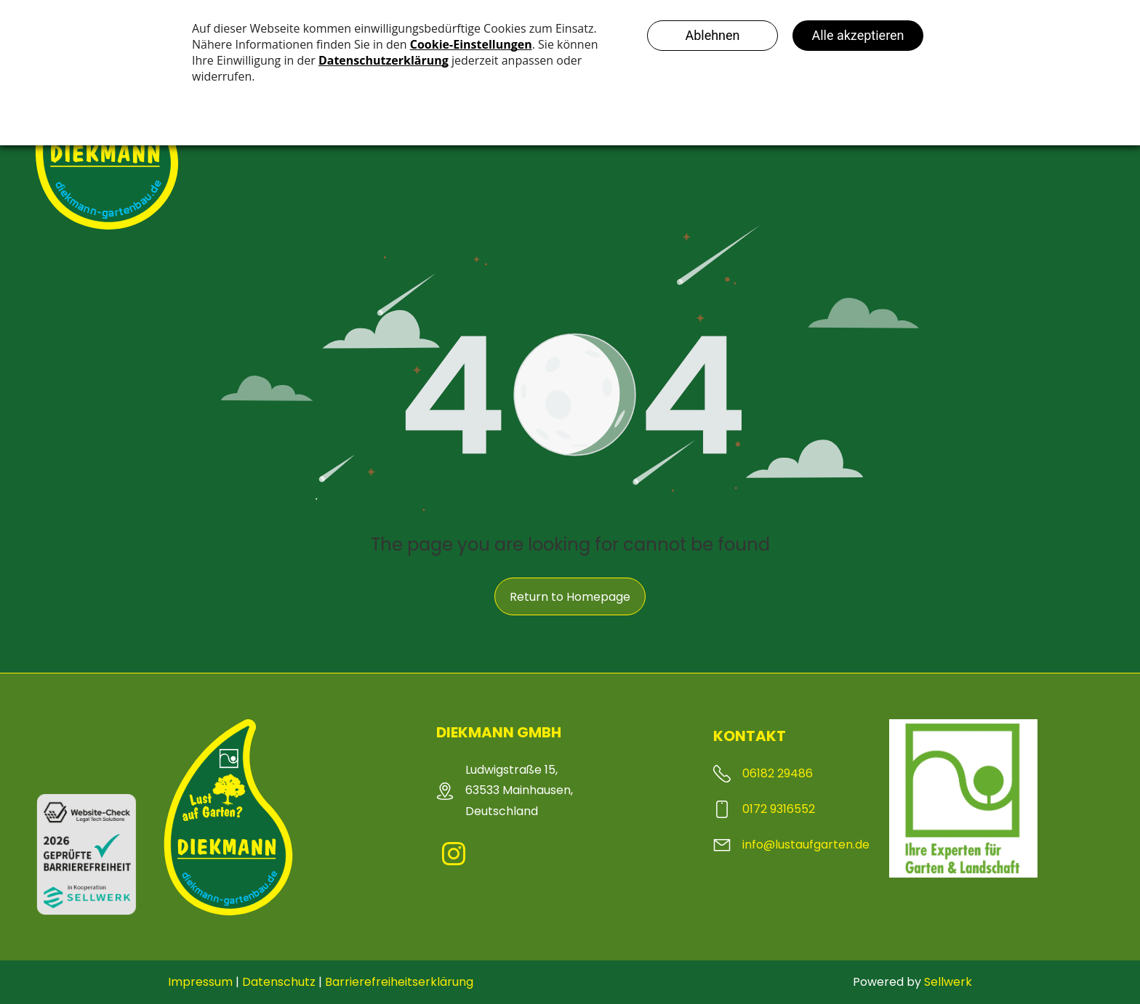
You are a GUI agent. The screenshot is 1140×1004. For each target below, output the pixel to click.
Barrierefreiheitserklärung (399, 981)
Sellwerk (948, 981)
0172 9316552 (778, 809)
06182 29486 (777, 773)
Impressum (200, 981)
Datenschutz (279, 981)
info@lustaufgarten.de (806, 844)
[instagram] (453, 856)
